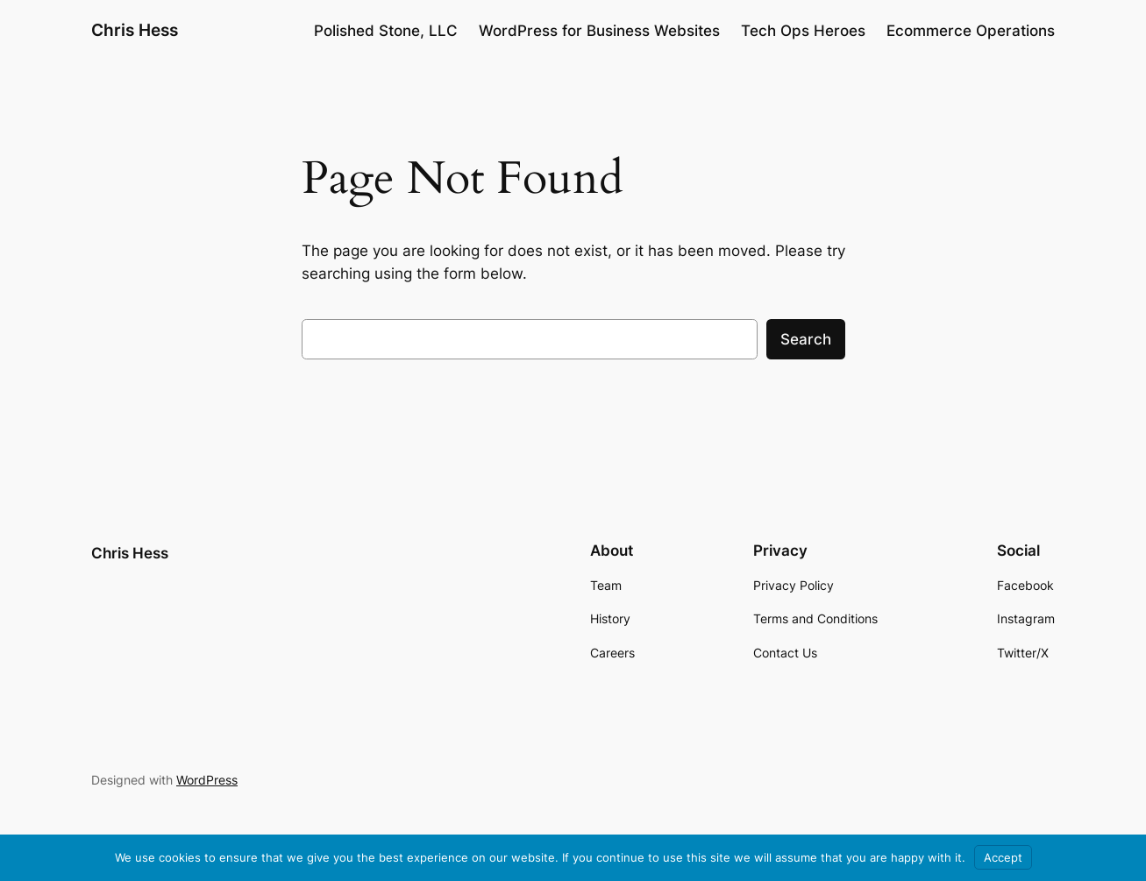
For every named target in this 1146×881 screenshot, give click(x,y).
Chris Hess (134, 29)
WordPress (207, 779)
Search (805, 339)
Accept (1003, 857)
